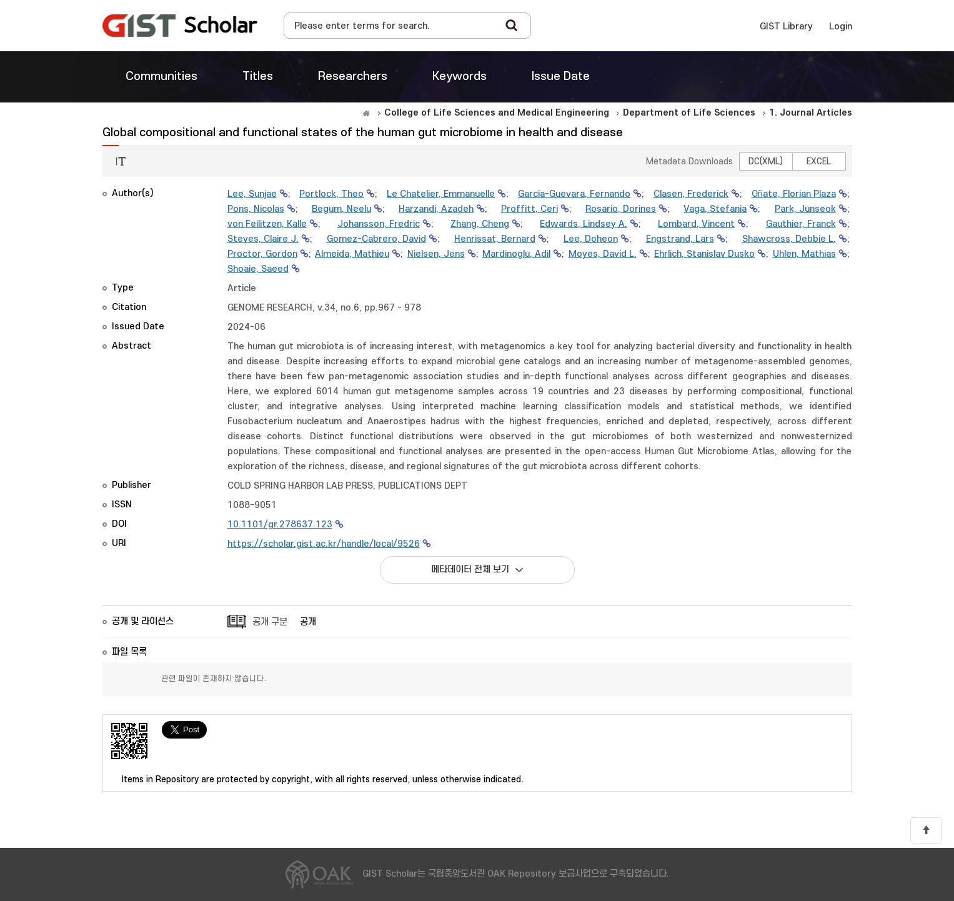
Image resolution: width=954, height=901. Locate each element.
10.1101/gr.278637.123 (279, 524)
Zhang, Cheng (479, 224)
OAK (179, 25)
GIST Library (786, 26)
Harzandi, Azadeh (436, 209)
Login (840, 26)
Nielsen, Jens (436, 254)
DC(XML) (765, 161)
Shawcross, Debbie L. (789, 239)
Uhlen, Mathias (804, 254)
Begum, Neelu (341, 209)
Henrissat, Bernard (494, 239)
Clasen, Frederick (690, 194)
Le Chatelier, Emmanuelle (441, 194)
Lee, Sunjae (252, 194)
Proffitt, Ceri (529, 209)
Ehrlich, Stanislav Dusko (704, 254)
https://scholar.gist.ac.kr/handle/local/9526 (323, 544)
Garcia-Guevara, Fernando (574, 194)
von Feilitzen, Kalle (267, 224)
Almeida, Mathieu (352, 254)
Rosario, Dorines (620, 209)
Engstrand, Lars (680, 239)
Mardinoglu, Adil (516, 254)
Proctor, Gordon (262, 254)
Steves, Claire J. (263, 239)
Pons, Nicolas (255, 209)
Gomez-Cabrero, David (376, 239)
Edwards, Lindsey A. (583, 224)
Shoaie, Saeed (258, 269)
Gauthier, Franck (801, 224)
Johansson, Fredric (378, 224)
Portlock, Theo (331, 194)
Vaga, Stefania (715, 209)
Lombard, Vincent (696, 224)
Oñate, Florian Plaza (794, 194)
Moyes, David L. (603, 254)
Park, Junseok (805, 209)
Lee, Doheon (591, 239)
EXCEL (819, 161)
